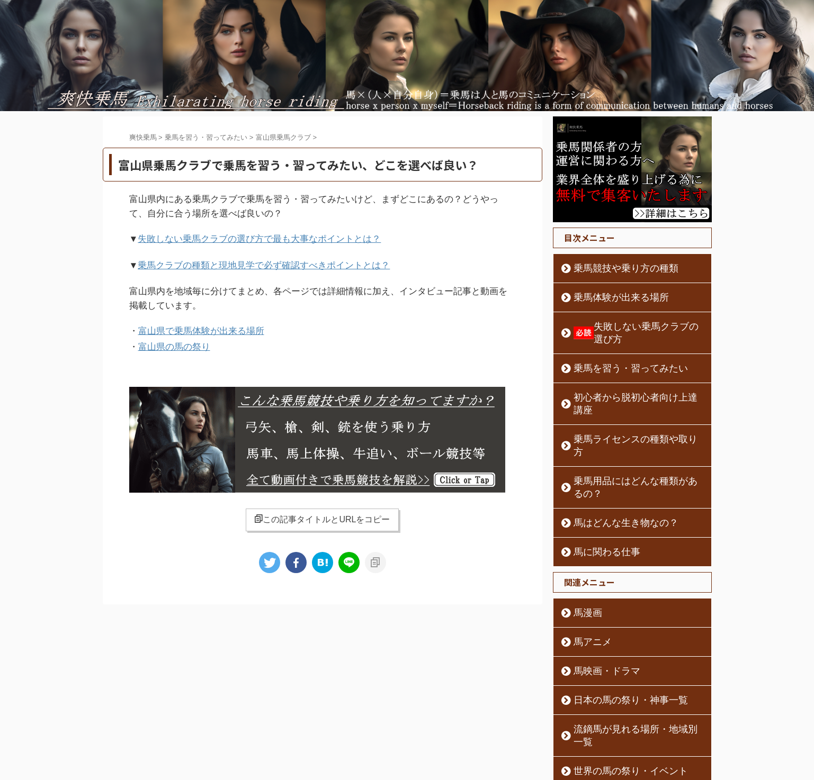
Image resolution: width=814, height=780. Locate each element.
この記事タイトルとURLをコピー (322, 513)
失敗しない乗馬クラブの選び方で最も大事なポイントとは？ (259, 238)
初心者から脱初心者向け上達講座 (627, 384)
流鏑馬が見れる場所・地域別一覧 (627, 678)
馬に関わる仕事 (597, 501)
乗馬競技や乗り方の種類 (612, 268)
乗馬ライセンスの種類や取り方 (623, 414)
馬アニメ (586, 591)
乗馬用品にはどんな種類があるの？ (630, 443)
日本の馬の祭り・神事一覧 (615, 649)
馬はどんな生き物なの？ (612, 472)
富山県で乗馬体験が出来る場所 (201, 327)
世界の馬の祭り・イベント (615, 707)
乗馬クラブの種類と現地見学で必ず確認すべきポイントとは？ (264, 263)
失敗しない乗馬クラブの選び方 (633, 326)
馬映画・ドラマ (597, 620)
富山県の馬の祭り (174, 342)
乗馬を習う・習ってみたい (615, 355)
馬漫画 (582, 562)
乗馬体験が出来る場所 (608, 297)
